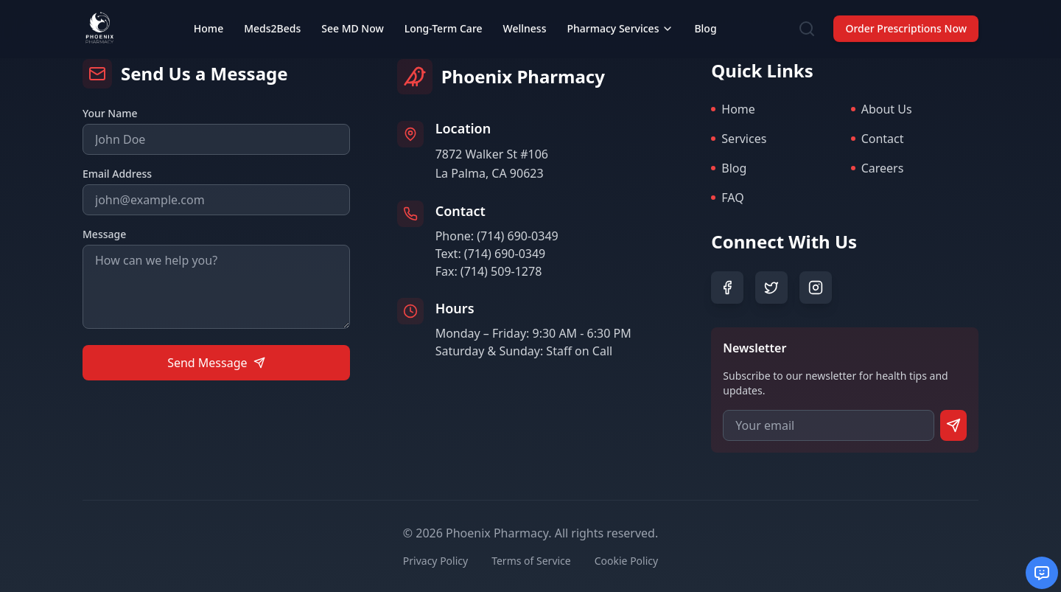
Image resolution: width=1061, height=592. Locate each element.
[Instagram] (815, 287)
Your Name (110, 113)
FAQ (727, 197)
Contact (877, 138)
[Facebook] (727, 287)
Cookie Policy (626, 561)
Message (104, 234)
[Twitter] (771, 287)
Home (733, 109)
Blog (728, 168)
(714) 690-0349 (517, 236)
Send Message (216, 363)
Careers (877, 168)
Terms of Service (531, 561)
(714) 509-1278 (501, 271)
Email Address (117, 174)
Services (738, 138)
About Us (881, 109)
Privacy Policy (435, 561)
